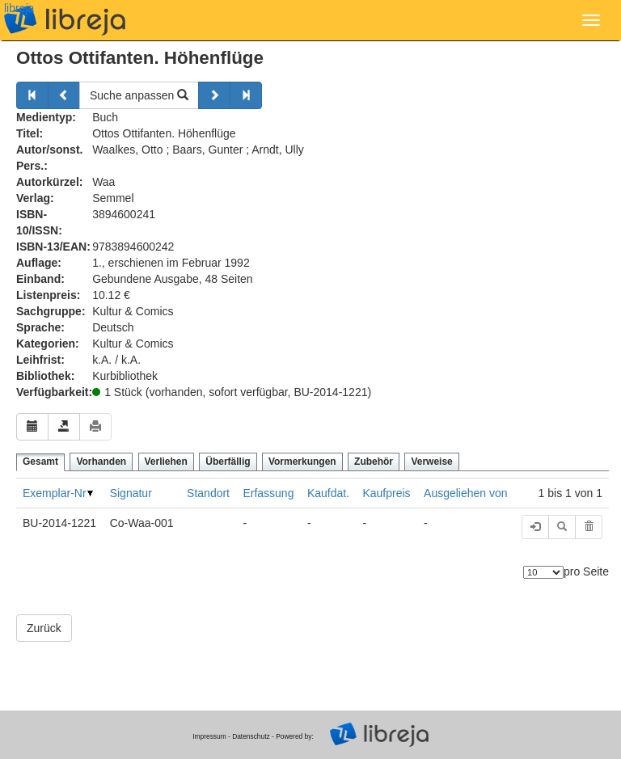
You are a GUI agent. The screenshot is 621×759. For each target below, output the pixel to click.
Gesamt (40, 461)
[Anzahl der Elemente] (543, 572)
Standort (208, 493)
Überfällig (227, 461)
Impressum (209, 736)
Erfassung (268, 493)
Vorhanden (101, 461)
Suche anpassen (139, 95)
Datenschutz (251, 736)
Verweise (431, 461)
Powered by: (295, 736)
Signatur (131, 493)
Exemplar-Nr (55, 493)
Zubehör (373, 461)
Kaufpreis (386, 493)
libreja (19, 8)
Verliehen (166, 461)
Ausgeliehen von (466, 493)
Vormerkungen (302, 461)
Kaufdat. (328, 493)
